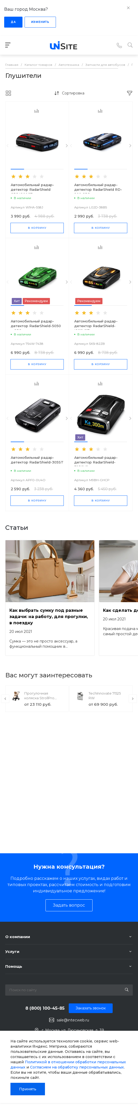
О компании (17, 936)
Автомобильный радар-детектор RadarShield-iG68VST (96, 326)
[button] (17, 305)
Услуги (12, 951)
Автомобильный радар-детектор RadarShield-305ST (37, 459)
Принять (27, 1089)
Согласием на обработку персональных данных (77, 1067)
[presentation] (7, 146)
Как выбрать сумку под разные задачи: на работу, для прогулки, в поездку (48, 616)
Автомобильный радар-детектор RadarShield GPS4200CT (32, 189)
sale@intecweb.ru (73, 1020)
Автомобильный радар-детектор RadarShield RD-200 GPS (98, 189)
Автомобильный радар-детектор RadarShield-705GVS (96, 462)
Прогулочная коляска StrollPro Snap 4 (39, 698)
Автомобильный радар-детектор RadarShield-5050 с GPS (36, 326)
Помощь (13, 966)
